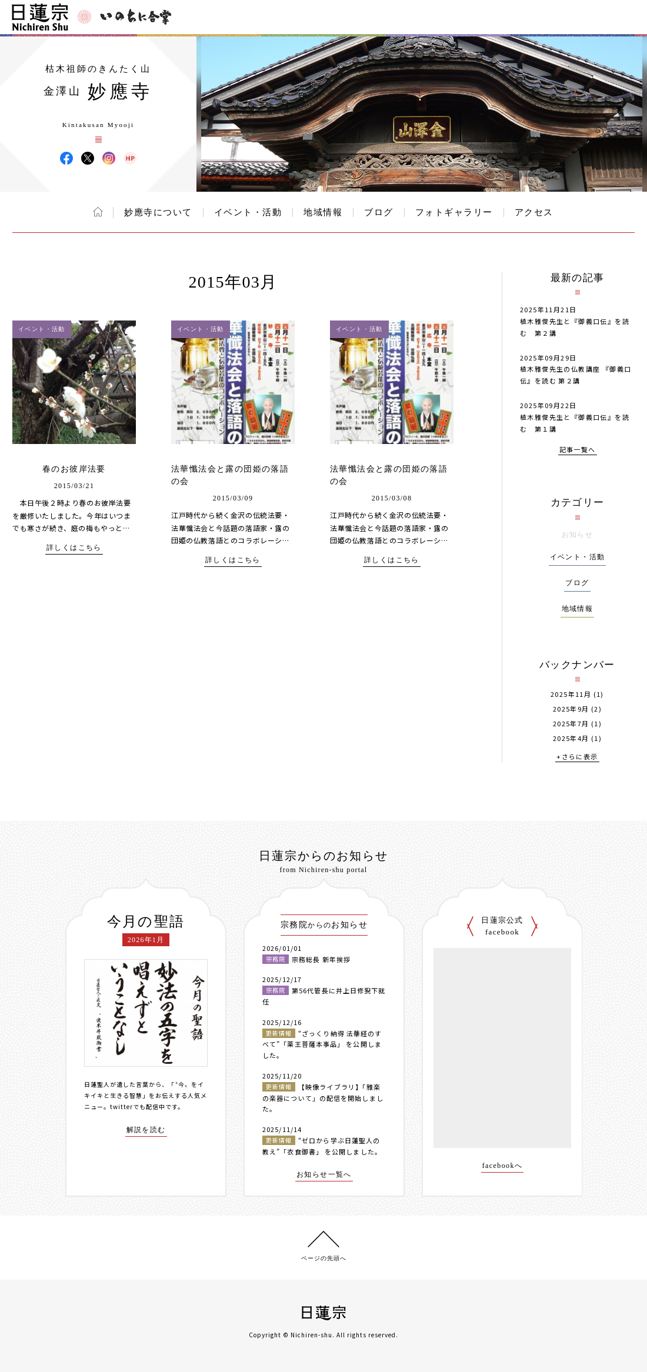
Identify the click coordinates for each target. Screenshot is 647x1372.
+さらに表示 (577, 757)
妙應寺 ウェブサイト (130, 158)
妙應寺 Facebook (66, 158)
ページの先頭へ (323, 1258)
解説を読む (146, 1130)
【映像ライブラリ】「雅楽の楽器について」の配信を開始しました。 (322, 1097)
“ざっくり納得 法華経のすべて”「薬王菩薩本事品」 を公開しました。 (322, 1044)
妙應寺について (158, 212)
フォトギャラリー (454, 212)
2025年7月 (571, 723)
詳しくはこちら (74, 548)
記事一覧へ (577, 450)
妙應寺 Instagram (108, 158)
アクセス (534, 212)
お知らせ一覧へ (324, 1175)
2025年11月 (571, 694)
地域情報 (323, 212)
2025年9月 (571, 709)
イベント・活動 (248, 212)
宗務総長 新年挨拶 (321, 959)
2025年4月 (571, 738)
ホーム (98, 211)
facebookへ (502, 1166)
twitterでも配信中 (137, 1106)
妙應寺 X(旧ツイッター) (87, 158)
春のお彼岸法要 (74, 469)
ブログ (378, 212)
